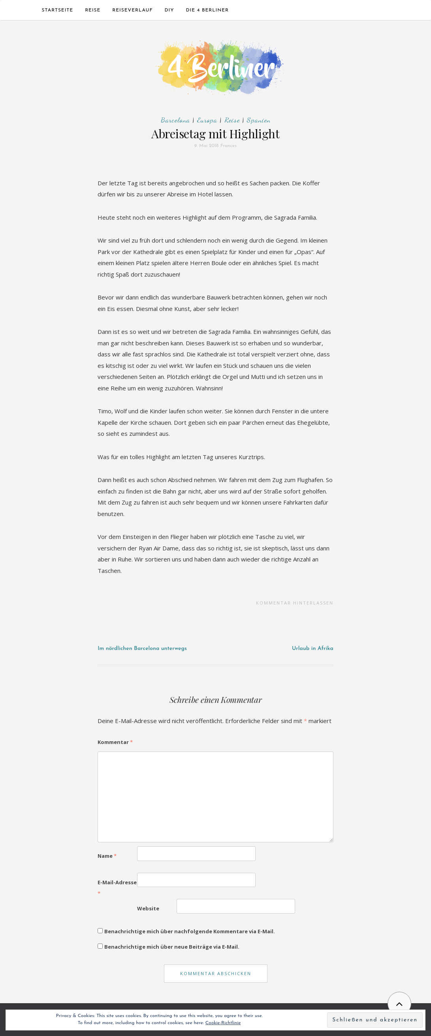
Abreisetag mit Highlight (215, 133)
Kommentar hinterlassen (294, 603)
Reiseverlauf (132, 10)
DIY (169, 10)
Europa (207, 119)
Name (107, 855)
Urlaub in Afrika (312, 649)
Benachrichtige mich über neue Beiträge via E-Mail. (171, 946)
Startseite (57, 10)
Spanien (259, 119)
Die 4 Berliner (207, 10)
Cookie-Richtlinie (223, 1023)
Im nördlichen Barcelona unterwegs (142, 649)
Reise (92, 10)
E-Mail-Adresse (117, 888)
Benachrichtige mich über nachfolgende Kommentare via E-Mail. (189, 931)
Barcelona (175, 119)
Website (148, 908)
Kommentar (115, 742)
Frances (228, 145)
